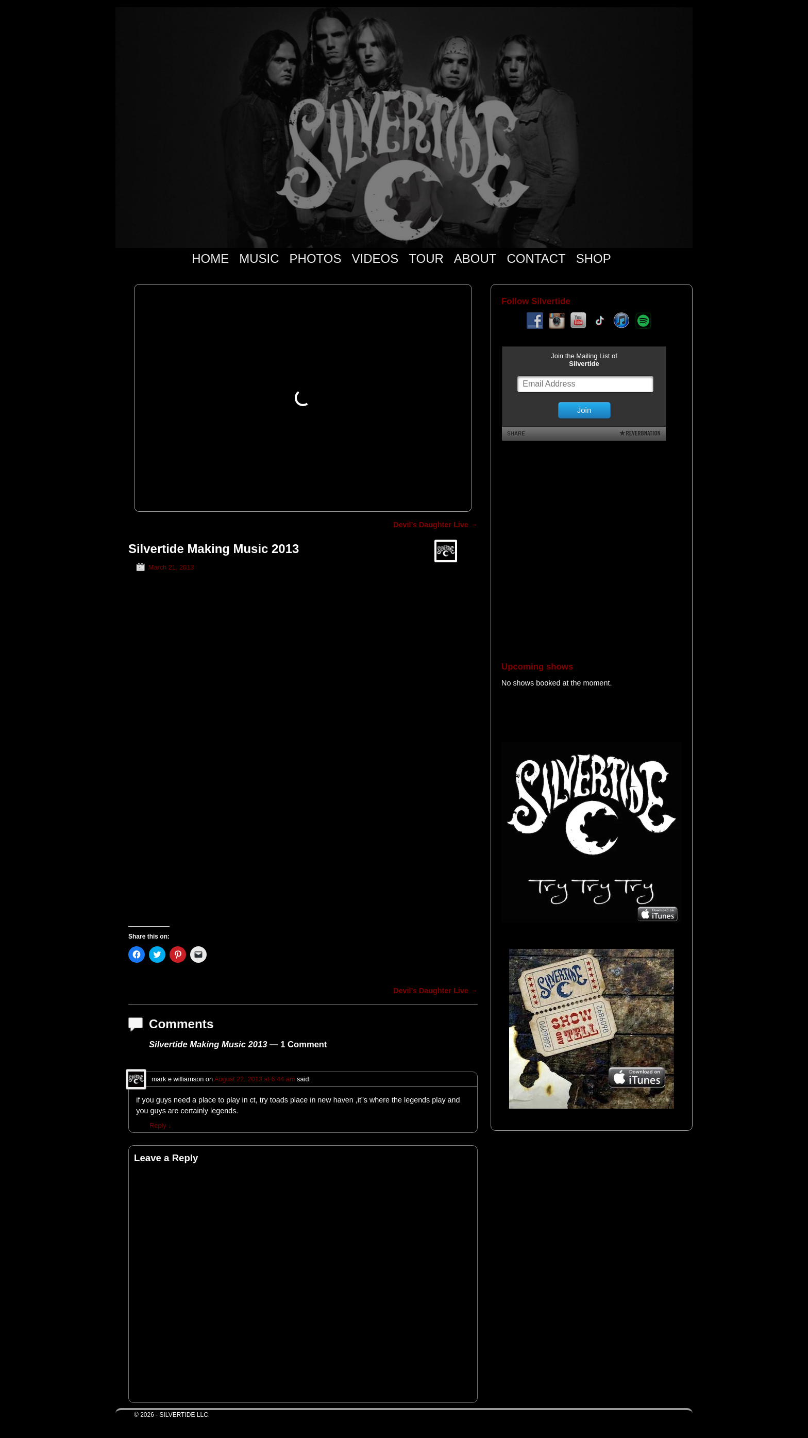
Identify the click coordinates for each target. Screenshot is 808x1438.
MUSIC (259, 258)
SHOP (593, 258)
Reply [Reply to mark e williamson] (160, 1125)
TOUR (426, 258)
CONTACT (536, 258)
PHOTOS (316, 258)
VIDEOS (375, 258)
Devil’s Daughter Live (435, 525)
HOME (210, 258)
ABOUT (475, 258)
